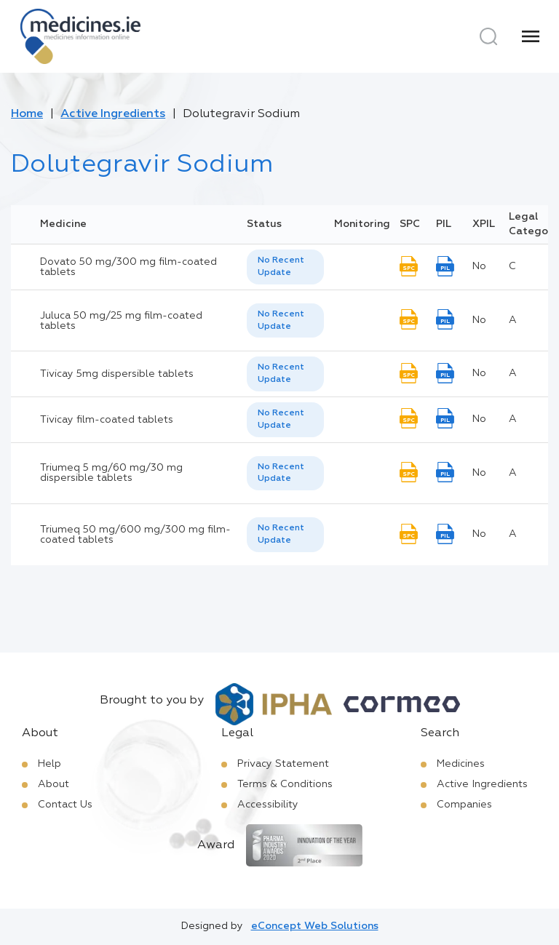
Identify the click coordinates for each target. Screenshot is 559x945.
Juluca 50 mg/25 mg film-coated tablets (121, 321)
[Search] (488, 36)
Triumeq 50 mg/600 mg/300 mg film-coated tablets (135, 535)
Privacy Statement (283, 764)
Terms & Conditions (285, 784)
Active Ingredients (112, 114)
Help (49, 764)
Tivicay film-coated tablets (106, 420)
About (53, 784)
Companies (464, 805)
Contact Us (65, 805)
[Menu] (530, 36)
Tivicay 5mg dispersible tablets (117, 374)
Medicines (461, 764)
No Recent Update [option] (281, 266)
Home (27, 114)
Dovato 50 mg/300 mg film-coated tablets (128, 267)
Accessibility (267, 805)
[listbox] (285, 267)
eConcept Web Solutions (314, 926)
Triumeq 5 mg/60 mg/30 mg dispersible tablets (111, 473)
